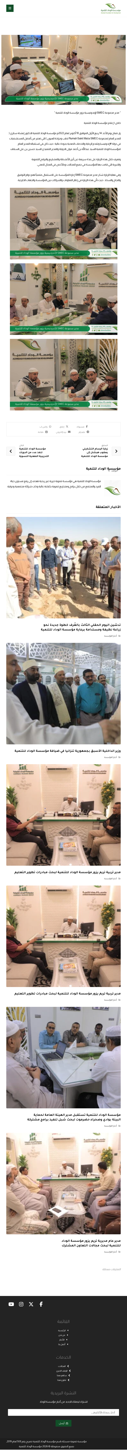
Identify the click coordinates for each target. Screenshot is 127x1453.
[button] (10, 8)
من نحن (63, 1333)
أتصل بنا (63, 1344)
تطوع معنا (63, 1382)
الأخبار (63, 1338)
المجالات (63, 1366)
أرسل (63, 1426)
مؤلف (112, 474)
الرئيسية (63, 1328)
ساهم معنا (63, 1377)
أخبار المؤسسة (110, 638)
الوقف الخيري (63, 1372)
